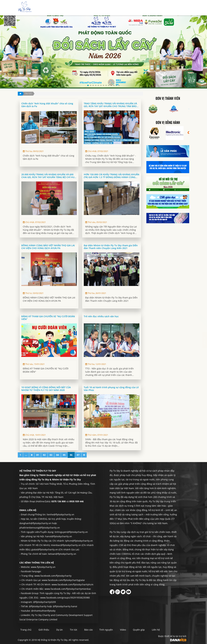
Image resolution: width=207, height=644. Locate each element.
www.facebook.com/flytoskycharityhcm (72, 584)
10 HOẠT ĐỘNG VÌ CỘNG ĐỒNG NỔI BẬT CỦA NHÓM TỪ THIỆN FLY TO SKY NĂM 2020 (46, 389)
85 (64, 454)
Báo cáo (136, 7)
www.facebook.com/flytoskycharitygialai (63, 580)
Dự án (114, 7)
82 (44, 454)
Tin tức (124, 7)
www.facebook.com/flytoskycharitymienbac (68, 588)
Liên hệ (180, 7)
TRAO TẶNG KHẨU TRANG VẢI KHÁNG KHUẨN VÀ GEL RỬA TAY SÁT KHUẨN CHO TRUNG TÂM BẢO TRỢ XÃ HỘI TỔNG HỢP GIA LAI (110, 105)
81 (37, 454)
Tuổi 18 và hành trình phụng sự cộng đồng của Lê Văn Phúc (111, 389)
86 (71, 454)
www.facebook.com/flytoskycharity (52, 575)
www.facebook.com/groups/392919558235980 (65, 597)
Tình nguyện (151, 7)
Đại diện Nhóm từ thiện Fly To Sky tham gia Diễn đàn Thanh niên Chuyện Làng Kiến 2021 (111, 247)
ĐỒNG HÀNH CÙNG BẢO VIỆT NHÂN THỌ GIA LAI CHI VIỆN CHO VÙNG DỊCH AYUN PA (48, 247)
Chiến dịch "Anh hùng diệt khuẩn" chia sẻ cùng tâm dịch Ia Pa (47, 105)
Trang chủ (87, 7)
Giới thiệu (102, 7)
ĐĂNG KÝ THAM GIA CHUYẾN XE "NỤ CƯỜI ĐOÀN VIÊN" (48, 318)
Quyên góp (167, 7)
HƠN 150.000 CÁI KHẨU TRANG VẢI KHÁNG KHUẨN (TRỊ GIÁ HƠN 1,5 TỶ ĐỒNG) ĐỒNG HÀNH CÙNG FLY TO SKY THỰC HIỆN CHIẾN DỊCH (111, 176)
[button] (88, 85)
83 (51, 454)
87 (78, 454)
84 (57, 454)
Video (135, 629)
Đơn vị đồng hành (168, 123)
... (26, 454)
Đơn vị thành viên (168, 98)
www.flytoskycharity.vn (43, 567)
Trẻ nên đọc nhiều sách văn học (101, 316)
